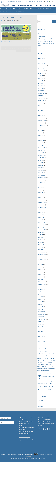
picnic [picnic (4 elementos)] (41, 378)
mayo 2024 (40, 108)
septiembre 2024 (42, 98)
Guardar (12, 41)
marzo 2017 (41, 304)
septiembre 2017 (42, 289)
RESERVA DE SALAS (32, 1)
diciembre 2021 (41, 175)
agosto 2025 (41, 73)
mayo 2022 (40, 165)
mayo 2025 (40, 80)
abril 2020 (40, 215)
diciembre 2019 (41, 222)
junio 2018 (40, 267)
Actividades (5, 13)
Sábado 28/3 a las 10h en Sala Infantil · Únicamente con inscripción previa (46, 43)
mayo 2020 (40, 212)
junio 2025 (40, 78)
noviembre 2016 (42, 314)
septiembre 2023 (42, 125)
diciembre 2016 (41, 311)
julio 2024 (40, 103)
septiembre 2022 (42, 155)
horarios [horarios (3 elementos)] (49, 370)
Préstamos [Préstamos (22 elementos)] (41, 381)
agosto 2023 (41, 128)
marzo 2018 (41, 274)
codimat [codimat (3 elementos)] (45, 362)
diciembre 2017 (41, 282)
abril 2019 (40, 242)
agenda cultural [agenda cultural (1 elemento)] (40, 351)
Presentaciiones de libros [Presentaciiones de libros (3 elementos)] (48, 378)
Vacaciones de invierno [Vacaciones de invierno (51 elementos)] (45, 394)
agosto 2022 (41, 157)
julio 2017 (40, 294)
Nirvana (28, 461)
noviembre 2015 (42, 344)
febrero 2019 (41, 247)
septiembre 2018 (42, 259)
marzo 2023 (41, 140)
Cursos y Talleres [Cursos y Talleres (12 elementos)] (41, 366)
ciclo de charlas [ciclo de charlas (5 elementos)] (40, 360)
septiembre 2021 (42, 182)
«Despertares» (41, 36)
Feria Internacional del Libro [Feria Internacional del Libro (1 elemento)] (50, 368)
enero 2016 (40, 339)
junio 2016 (40, 326)
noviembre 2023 (42, 120)
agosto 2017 (41, 292)
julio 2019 (40, 234)
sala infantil (5, 41)
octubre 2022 (41, 152)
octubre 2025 (41, 68)
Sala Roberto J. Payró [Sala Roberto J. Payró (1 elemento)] (44, 389)
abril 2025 (40, 83)
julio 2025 (40, 75)
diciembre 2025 (41, 63)
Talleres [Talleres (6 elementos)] (47, 391)
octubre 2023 (41, 123)
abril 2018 (40, 272)
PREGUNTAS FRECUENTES (10, 1)
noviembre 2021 (42, 177)
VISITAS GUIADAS (39, 1)
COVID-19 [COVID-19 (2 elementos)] (50, 362)
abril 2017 (40, 301)
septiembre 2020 (42, 207)
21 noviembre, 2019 (7, 20)
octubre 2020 (41, 205)
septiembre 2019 (42, 229)
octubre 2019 (41, 227)
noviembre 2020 (42, 202)
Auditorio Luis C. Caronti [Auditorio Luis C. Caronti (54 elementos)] (45, 354)
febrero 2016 (41, 336)
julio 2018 (40, 264)
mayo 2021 (40, 192)
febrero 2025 (41, 88)
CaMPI (6, 454)
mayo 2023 (40, 135)
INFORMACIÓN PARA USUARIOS (21, 1)
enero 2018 (40, 279)
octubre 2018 (41, 257)
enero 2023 (40, 145)
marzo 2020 (41, 217)
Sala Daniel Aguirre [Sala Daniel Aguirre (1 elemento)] (48, 381)
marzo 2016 (41, 334)
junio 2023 (40, 133)
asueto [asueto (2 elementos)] (49, 351)
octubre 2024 (41, 95)
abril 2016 (40, 331)
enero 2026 (40, 61)
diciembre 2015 (41, 341)
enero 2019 (40, 249)
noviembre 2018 (42, 254)
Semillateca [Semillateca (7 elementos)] (42, 391)
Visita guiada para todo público (45, 39)
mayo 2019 (40, 239)
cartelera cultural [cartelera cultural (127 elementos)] (47, 358)
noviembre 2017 (42, 284)
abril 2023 (40, 138)
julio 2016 (40, 324)
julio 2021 (40, 187)
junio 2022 (40, 162)
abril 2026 (40, 53)
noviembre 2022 (42, 150)
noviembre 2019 (42, 225)
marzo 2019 (41, 244)
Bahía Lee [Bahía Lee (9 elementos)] (44, 355)
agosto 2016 (41, 321)
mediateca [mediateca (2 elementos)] (46, 376)
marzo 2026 (41, 56)
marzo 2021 (41, 197)
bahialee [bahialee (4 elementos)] (39, 355)
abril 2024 (40, 110)
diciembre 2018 (41, 252)
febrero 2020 (41, 219)
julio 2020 (40, 210)
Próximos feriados (42, 29)
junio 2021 (40, 190)
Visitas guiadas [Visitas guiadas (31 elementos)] (42, 396)
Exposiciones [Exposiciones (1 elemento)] (49, 366)
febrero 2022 (41, 172)
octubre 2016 (41, 316)
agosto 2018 (41, 262)
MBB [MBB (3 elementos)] (42, 376)
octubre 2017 (41, 287)
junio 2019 (40, 237)
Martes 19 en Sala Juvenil (8, 48)
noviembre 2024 (42, 93)
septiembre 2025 (42, 71)
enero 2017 (40, 309)
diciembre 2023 (41, 118)
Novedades (40, 406)
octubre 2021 (41, 180)
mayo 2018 (40, 269)
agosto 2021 (41, 185)
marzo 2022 (41, 170)
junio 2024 (40, 105)
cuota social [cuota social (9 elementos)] (45, 364)
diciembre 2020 (41, 200)
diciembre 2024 (41, 90)
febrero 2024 (41, 115)
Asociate (2, 1)
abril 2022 (40, 167)
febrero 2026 (41, 58)
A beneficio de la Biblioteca (24, 49)
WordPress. (32, 461)
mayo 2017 (40, 299)
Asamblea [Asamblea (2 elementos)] (45, 351)
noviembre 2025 (42, 66)
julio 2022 (40, 160)
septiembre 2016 (42, 319)
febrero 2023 (41, 143)
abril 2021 (40, 195)
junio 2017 (40, 297)
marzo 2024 (41, 113)
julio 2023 (40, 130)
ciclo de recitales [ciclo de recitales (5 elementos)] (48, 360)
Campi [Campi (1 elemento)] (38, 358)
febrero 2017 (41, 306)
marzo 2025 (41, 85)
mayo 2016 (40, 329)
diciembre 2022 (41, 147)
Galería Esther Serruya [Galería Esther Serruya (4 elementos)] (42, 370)
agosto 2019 (41, 232)
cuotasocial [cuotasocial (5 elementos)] (51, 364)
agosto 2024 (41, 100)
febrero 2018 (41, 277)
